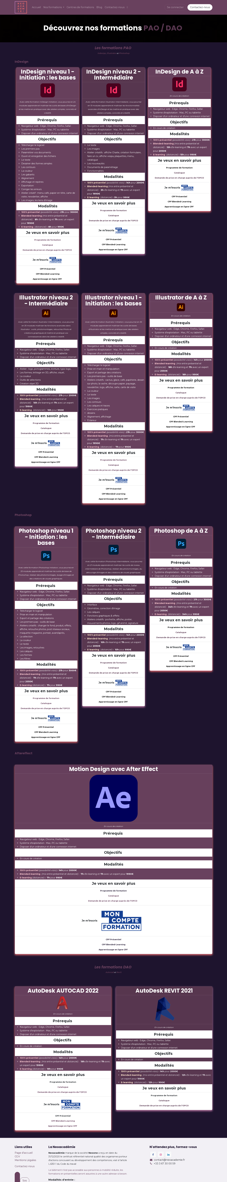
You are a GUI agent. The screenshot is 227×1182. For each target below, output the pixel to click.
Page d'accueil (24, 1152)
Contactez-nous (200, 7)
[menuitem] (36, 7)
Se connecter (175, 7)
